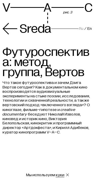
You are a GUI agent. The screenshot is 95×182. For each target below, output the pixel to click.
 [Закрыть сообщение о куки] (67, 175)
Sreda (27, 29)
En (89, 29)
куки (60, 175)
